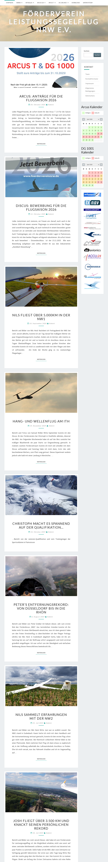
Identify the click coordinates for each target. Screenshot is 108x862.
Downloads (76, 3)
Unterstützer (87, 3)
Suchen (86, 51)
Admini (51, 105)
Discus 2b (40, 3)
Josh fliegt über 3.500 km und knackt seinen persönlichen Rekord (41, 824)
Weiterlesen (42, 144)
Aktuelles (29, 3)
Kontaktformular (91, 79)
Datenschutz (90, 96)
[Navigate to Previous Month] (83, 119)
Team (87, 74)
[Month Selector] (92, 119)
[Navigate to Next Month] (101, 119)
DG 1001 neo (63, 3)
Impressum (89, 83)
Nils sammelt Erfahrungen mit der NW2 (41, 716)
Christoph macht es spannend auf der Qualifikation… (41, 525)
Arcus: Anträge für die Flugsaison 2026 (41, 98)
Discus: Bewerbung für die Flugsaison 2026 (41, 207)
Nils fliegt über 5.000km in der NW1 (41, 317)
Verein (18, 3)
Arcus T (51, 3)
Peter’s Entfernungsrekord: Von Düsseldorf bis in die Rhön (41, 608)
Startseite (9, 3)
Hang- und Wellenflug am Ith (41, 421)
